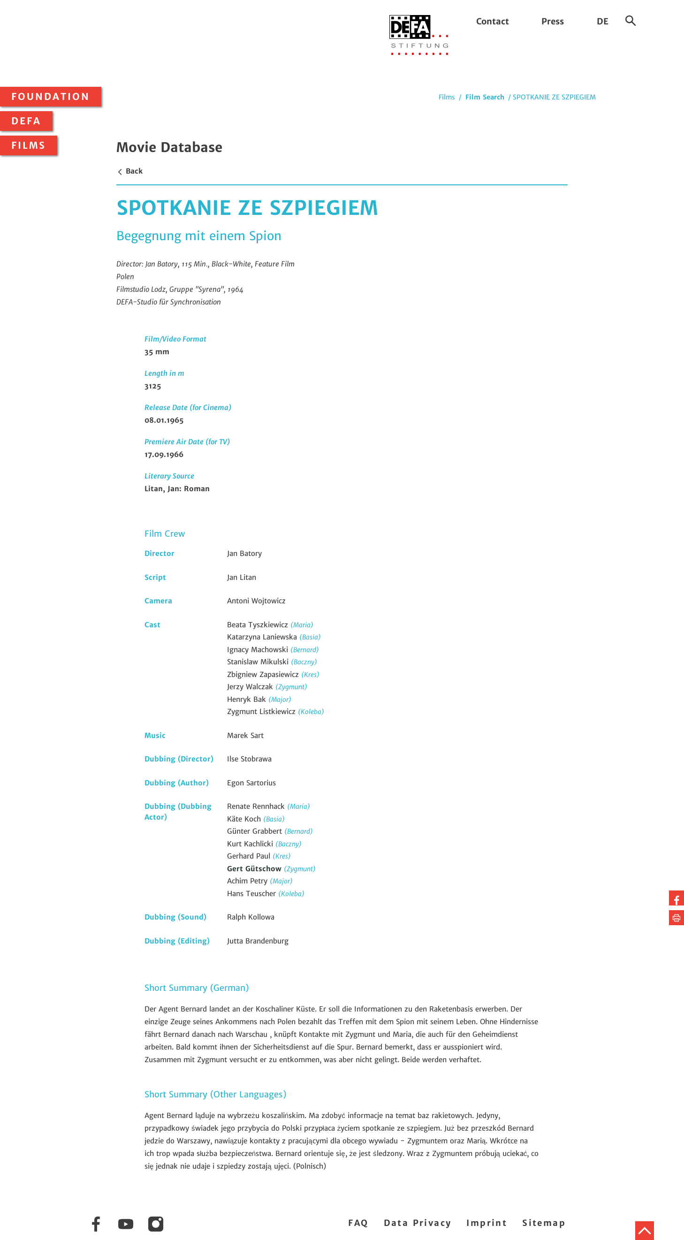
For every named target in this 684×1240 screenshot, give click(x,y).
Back (129, 171)
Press (552, 21)
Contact (492, 21)
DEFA (26, 121)
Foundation (50, 97)
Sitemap (544, 1222)
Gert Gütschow (255, 868)
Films (28, 145)
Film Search (484, 97)
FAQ (358, 1222)
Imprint (486, 1222)
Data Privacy (418, 1222)
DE (602, 21)
